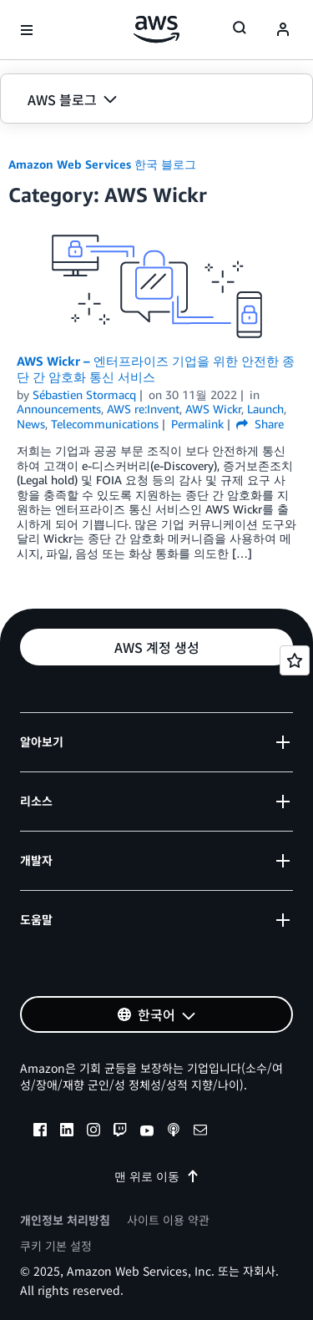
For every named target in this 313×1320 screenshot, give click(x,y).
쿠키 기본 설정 (56, 1245)
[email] (200, 1132)
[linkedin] (66, 1132)
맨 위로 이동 (156, 1176)
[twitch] (120, 1132)
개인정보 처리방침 (65, 1219)
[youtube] (147, 1132)
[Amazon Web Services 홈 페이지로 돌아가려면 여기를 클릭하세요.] (156, 29)
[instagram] (93, 1132)
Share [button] (260, 424)
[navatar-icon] (283, 30)
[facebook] (40, 1132)
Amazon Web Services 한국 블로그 (102, 164)
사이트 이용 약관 (168, 1219)
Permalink (197, 424)
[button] (156, 99)
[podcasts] (173, 1132)
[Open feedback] (295, 660)
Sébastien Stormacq (84, 394)
